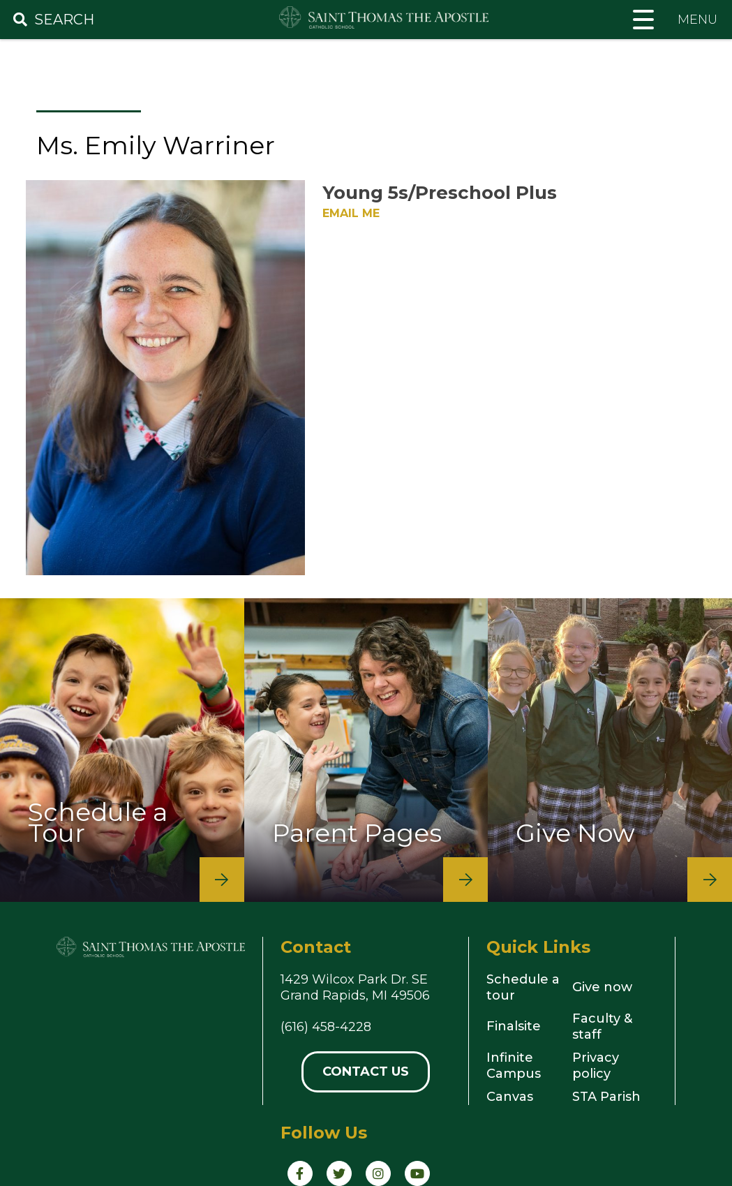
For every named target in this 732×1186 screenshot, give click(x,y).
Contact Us (365, 1071)
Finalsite (513, 1026)
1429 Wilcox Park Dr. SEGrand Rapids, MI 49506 (355, 987)
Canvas (509, 1096)
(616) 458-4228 (326, 1027)
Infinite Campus (513, 1065)
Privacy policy (595, 1065)
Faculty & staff (602, 1026)
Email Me (351, 213)
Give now (602, 987)
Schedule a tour (523, 987)
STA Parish (606, 1096)
